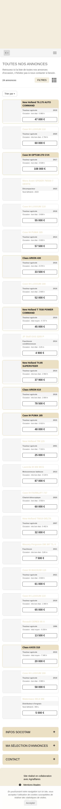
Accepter (30, 803)
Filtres (42, 80)
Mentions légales (32, 785)
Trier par (10, 93)
